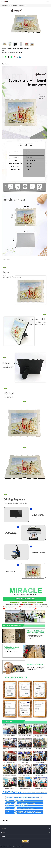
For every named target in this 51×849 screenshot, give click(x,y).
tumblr (17, 58)
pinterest (14, 58)
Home (3, 5)
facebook (3, 58)
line (6, 58)
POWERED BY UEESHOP (19, 847)
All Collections (6, 5)
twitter (8, 58)
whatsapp (11, 58)
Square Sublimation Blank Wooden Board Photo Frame (18, 5)
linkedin (20, 58)
